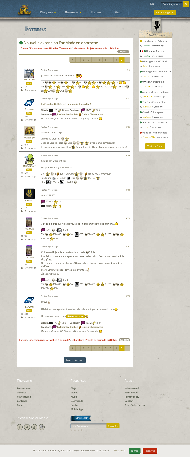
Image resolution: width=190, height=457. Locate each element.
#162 (128, 98)
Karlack (29, 201)
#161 (128, 70)
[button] (153, 4)
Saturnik (29, 109)
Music (74, 396)
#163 (128, 127)
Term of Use (131, 392)
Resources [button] (73, 12)
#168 (128, 296)
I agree (134, 450)
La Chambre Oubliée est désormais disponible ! (66, 104)
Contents (22, 400)
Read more (120, 450)
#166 (128, 218)
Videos (74, 392)
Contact (129, 400)
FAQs (73, 388)
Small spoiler (76, 316)
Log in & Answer (75, 360)
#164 (128, 155)
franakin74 (29, 138)
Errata (74, 405)
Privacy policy (132, 396)
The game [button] (48, 12)
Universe (21, 392)
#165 (128, 190)
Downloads (77, 400)
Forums (96, 12)
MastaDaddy (29, 166)
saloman (29, 229)
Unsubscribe (77, 429)
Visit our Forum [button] (155, 146)
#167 (128, 246)
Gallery (20, 405)
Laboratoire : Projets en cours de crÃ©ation (95, 48)
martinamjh (29, 80)
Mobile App (77, 409)
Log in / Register (165, 12)
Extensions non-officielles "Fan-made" (50, 48)
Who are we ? (132, 388)
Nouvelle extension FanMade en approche (58, 42)
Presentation (24, 388)
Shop (117, 12)
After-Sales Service (135, 405)
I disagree (150, 450)
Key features (24, 396)
